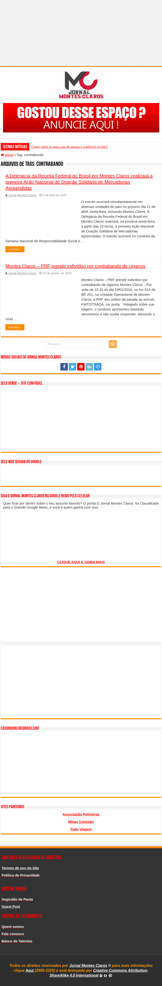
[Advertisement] (81, 32)
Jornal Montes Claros (22, 195)
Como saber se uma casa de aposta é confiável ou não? (69, 147)
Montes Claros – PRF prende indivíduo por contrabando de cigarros (75, 266)
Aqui (30, 970)
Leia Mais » (14, 249)
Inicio (7, 155)
